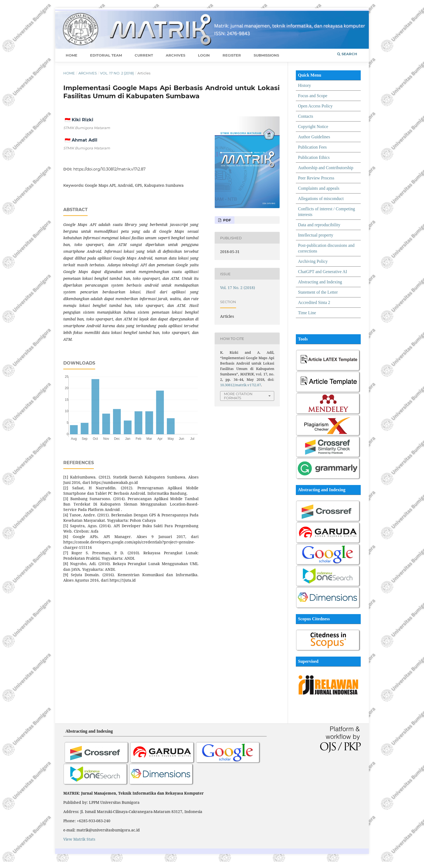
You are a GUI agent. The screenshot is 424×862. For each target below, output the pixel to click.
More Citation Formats (238, 396)
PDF (226, 220)
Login (204, 55)
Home (71, 55)
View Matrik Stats (79, 839)
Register (232, 55)
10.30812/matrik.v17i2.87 (240, 384)
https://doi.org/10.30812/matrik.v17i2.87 (109, 169)
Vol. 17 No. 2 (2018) (117, 73)
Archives (175, 55)
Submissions (266, 55)
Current (144, 55)
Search (347, 54)
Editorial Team (106, 55)
